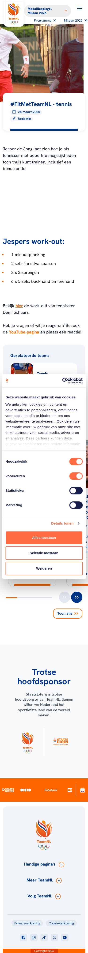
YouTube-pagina (24, 332)
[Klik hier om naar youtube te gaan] (65, 937)
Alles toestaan (44, 538)
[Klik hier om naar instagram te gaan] (34, 937)
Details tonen (62, 523)
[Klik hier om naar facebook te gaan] (23, 937)
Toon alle (67, 613)
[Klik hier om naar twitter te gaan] (54, 937)
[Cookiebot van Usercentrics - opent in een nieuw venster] (63, 381)
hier (19, 305)
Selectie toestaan (44, 553)
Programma (45, 20)
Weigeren (44, 568)
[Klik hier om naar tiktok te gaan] (44, 937)
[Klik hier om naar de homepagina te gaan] (14, 13)
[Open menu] (79, 8)
